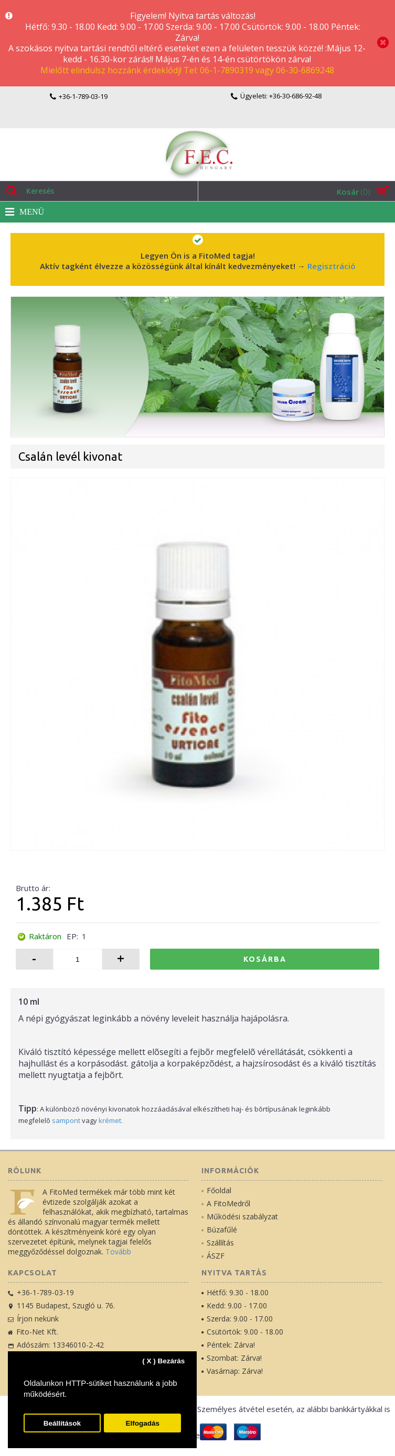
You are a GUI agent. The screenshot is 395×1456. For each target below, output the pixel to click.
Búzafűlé (219, 1230)
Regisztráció (331, 266)
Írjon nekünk (33, 1319)
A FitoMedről (225, 1203)
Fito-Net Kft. (33, 1332)
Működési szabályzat (239, 1216)
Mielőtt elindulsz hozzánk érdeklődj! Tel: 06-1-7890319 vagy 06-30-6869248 (187, 70)
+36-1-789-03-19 (41, 1292)
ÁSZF (213, 1256)
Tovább (118, 1252)
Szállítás (217, 1243)
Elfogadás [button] (142, 1423)
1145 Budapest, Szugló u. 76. (61, 1305)
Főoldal (216, 1190)
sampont (66, 1120)
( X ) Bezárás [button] (163, 1361)
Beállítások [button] (62, 1423)
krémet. (111, 1120)
